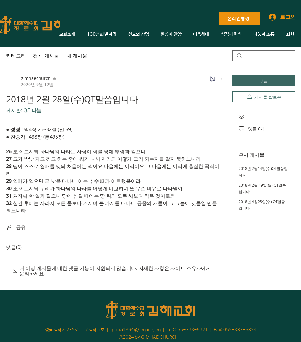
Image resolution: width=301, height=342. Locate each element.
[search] (263, 55)
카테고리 (16, 55)
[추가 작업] (218, 79)
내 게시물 (76, 55)
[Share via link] (16, 227)
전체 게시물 (46, 55)
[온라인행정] (239, 18)
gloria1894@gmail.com (136, 329)
